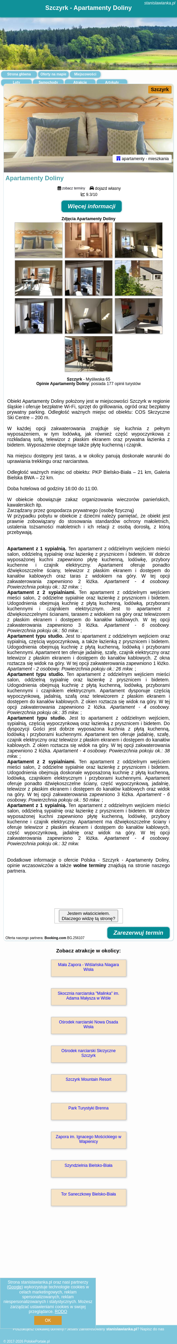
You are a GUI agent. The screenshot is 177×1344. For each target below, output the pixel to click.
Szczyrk (160, 89)
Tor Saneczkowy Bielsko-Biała (88, 1194)
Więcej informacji (92, 206)
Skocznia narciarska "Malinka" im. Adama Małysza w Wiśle (88, 996)
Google (15, 1287)
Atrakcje (80, 82)
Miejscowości (85, 74)
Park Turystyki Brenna (88, 1108)
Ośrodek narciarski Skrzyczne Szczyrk (88, 1053)
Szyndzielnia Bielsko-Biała (88, 1165)
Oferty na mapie (53, 74)
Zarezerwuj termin (139, 933)
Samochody (48, 82)
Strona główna (19, 74)
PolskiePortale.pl (37, 1341)
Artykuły (112, 82)
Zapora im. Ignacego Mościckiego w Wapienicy (88, 1139)
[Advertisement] (88, 1275)
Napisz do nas (152, 1329)
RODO (61, 1311)
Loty (16, 82)
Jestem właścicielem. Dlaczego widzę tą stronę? (88, 916)
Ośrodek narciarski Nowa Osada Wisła (88, 1024)
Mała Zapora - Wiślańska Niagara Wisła (88, 967)
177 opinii (115, 383)
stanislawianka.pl (159, 3)
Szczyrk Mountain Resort (88, 1079)
